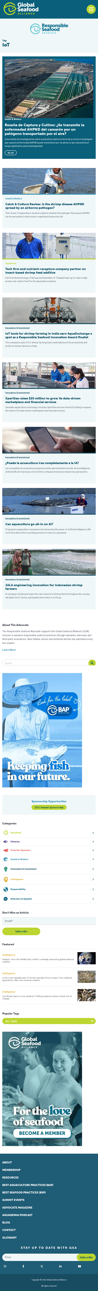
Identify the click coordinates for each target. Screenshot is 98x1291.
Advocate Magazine (17, 1207)
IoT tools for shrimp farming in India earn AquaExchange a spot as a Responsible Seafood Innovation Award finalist (48, 335)
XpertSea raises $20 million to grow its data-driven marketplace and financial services (43, 400)
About (7, 1162)
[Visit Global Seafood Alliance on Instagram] (11, 1266)
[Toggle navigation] (91, 9)
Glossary (9, 1237)
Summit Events (13, 1200)
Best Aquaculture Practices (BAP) (27, 1185)
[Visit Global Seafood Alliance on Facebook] (30, 1266)
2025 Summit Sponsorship (49, 807)
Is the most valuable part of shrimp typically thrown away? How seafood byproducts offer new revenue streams (37, 979)
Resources (10, 1177)
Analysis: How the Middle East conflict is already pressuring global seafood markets (38, 960)
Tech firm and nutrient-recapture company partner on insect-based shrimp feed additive (45, 270)
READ (11, 152)
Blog (6, 1222)
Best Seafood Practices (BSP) (24, 1192)
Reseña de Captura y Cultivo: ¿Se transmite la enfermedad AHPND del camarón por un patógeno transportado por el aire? (44, 129)
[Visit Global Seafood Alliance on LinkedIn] (67, 1266)
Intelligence (8, 955)
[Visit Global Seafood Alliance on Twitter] (48, 1266)
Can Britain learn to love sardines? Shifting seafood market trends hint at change (37, 997)
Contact (9, 1230)
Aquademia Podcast (17, 1215)
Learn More (9, 649)
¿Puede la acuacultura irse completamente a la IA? (42, 463)
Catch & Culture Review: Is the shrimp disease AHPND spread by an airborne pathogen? (44, 206)
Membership (11, 1170)
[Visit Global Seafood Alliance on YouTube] (86, 1266)
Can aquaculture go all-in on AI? (29, 524)
